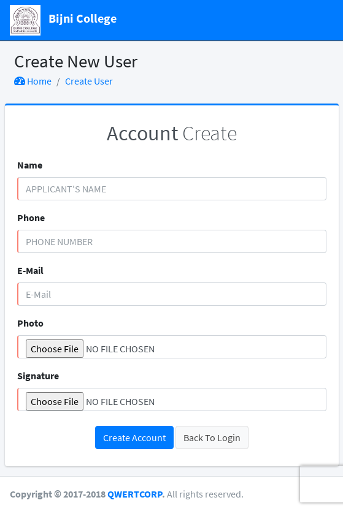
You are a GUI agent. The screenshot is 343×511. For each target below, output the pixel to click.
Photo (30, 323)
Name (29, 165)
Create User (89, 81)
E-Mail (30, 270)
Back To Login (212, 437)
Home (33, 81)
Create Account (134, 437)
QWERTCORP (134, 494)
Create (172, 133)
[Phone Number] (171, 241)
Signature (38, 375)
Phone (31, 217)
